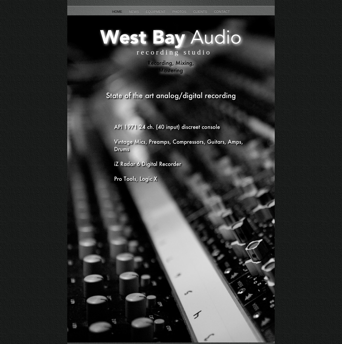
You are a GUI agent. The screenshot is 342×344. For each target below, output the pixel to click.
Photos (179, 11)
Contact (222, 11)
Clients (200, 11)
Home (117, 11)
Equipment (156, 11)
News (134, 11)
